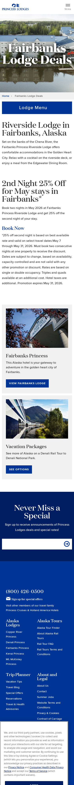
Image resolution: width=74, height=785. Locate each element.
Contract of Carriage (49, 718)
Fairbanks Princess (17, 648)
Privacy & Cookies (48, 713)
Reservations (14, 698)
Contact (42, 691)
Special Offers (14, 693)
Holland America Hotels (44, 610)
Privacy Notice (16, 771)
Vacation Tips (14, 681)
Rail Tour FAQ (45, 644)
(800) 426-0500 (25, 591)
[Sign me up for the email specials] (67, 544)
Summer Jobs (45, 697)
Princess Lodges (28, 575)
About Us (43, 685)
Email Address (16, 544)
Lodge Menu (33, 108)
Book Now (13, 228)
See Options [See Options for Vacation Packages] (19, 469)
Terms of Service (38, 775)
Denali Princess (15, 642)
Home (5, 96)
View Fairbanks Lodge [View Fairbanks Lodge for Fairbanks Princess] (27, 383)
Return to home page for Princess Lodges (15, 7)
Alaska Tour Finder (48, 627)
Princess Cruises (16, 610)
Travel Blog (13, 687)
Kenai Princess (15, 653)
